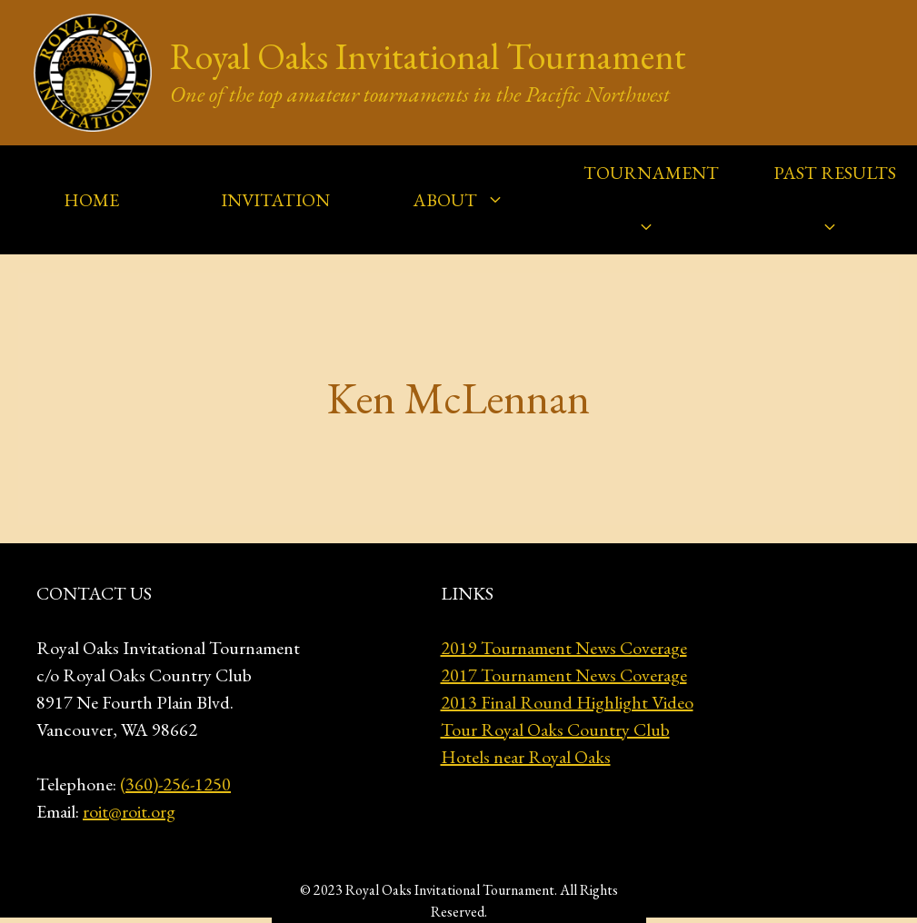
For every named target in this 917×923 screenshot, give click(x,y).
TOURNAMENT (651, 207)
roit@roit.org (129, 811)
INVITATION (275, 200)
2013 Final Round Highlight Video (567, 702)
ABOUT (468, 200)
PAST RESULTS (834, 207)
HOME (91, 200)
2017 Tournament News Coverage (564, 675)
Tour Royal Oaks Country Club (555, 729)
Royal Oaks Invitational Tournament (428, 56)
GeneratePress (606, 889)
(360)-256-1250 (175, 784)
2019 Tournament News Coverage (564, 648)
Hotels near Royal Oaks (526, 757)
